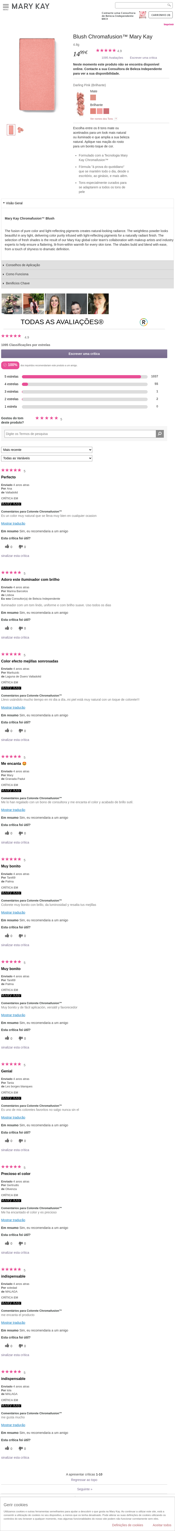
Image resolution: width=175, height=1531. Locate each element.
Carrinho (160, 15)
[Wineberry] (106, 111)
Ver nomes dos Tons (101, 118)
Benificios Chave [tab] (18, 283)
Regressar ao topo (84, 1480)
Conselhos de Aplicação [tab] (23, 265)
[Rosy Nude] (93, 98)
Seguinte (84, 1489)
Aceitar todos (162, 1525)
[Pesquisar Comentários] (160, 434)
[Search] (144, 5)
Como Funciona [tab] (17, 274)
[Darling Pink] (37, 74)
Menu (6, 6)
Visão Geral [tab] (14, 203)
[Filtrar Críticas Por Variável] (46, 458)
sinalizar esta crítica (15, 556)
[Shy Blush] (93, 111)
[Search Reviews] (84, 434)
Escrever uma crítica (143, 57)
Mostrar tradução (13, 523)
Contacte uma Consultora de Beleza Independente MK (118, 15)
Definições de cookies (127, 1525)
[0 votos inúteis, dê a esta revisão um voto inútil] (21, 546)
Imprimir (169, 24)
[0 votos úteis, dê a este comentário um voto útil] (8, 546)
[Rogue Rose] (100, 111)
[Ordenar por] (46, 450)
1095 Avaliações (112, 57)
